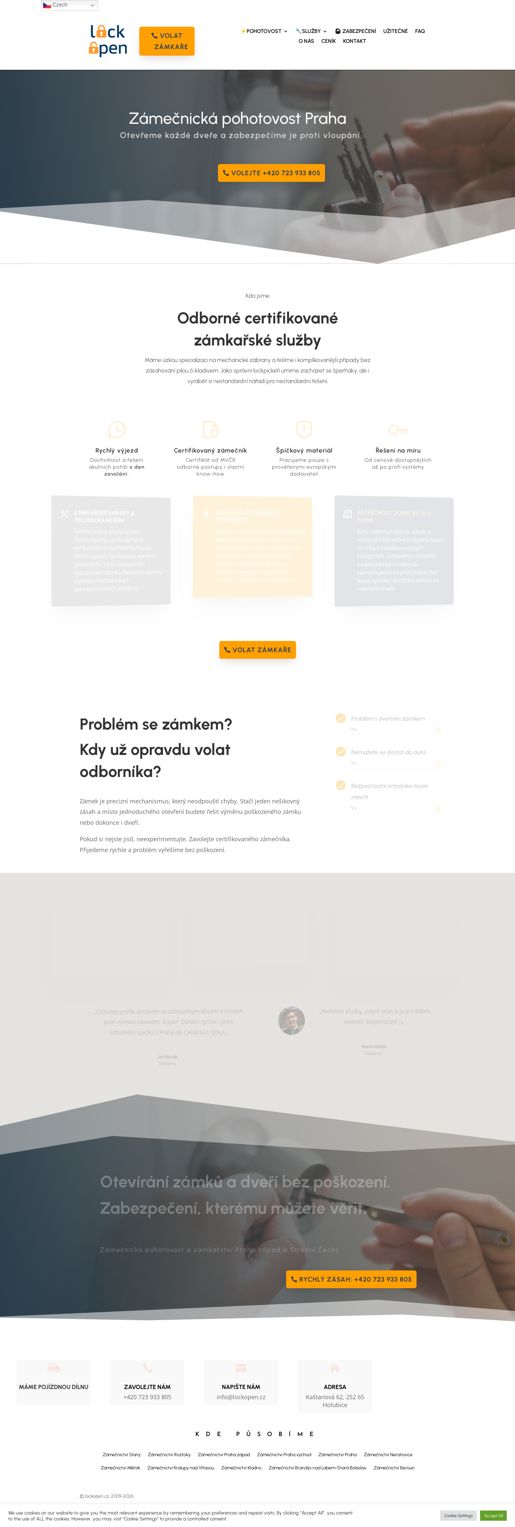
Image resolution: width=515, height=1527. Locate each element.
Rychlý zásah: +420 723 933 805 (355, 1279)
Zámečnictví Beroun (394, 1468)
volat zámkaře (171, 41)
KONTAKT (354, 41)
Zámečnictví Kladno (241, 1468)
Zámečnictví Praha (337, 1455)
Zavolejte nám (147, 1387)
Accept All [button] (493, 1515)
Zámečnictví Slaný (122, 1455)
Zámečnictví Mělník (120, 1468)
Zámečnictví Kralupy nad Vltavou (181, 1468)
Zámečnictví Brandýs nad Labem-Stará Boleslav (317, 1468)
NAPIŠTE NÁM (241, 1387)
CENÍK (328, 41)
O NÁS (306, 41)
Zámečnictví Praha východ (284, 1455)
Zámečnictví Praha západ (224, 1455)
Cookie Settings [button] (458, 1515)
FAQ (420, 31)
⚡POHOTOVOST (261, 31)
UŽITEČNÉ (395, 31)
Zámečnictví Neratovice (388, 1455)
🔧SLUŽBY (308, 31)
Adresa (335, 1387)
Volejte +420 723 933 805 (275, 173)
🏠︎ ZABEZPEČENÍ (355, 31)
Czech (55, 5)
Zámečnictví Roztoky (169, 1455)
